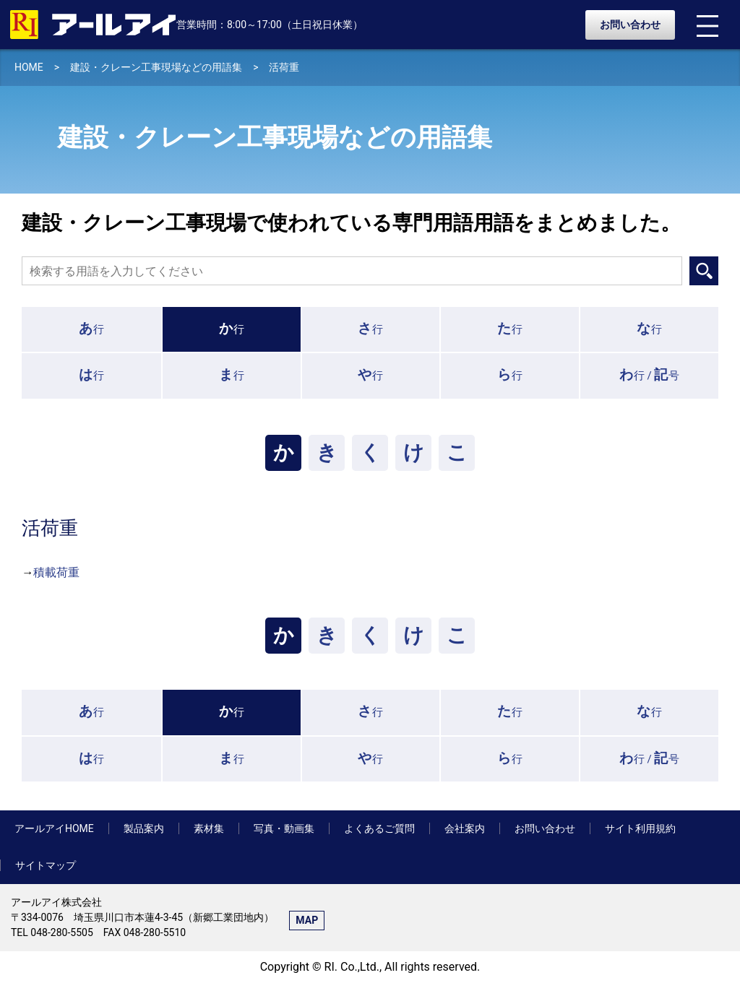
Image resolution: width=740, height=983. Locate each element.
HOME (28, 67)
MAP (307, 920)
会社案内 (464, 828)
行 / (649, 374)
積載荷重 (56, 572)
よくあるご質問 (379, 828)
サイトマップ (45, 865)
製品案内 (144, 828)
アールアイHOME (54, 828)
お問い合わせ (630, 24)
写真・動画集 (284, 828)
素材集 (209, 828)
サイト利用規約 (640, 828)
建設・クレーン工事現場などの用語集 (156, 67)
